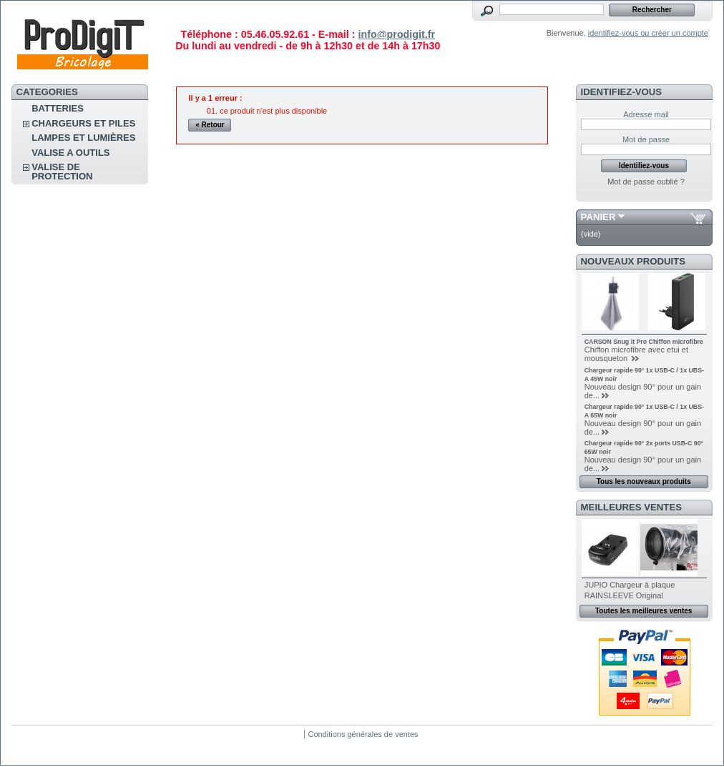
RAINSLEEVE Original (623, 595)
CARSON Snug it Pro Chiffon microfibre (643, 341)
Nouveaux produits (633, 261)
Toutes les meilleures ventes (643, 611)
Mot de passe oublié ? (646, 181)
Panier (598, 217)
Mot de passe (646, 139)
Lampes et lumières (83, 137)
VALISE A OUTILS (70, 152)
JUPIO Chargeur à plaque (629, 584)
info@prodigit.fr (396, 34)
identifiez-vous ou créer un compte (648, 33)
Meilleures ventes (631, 507)
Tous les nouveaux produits (644, 481)
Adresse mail (646, 114)
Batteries (57, 108)
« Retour (210, 125)
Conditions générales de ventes (363, 734)
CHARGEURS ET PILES (83, 123)
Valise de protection (61, 172)
